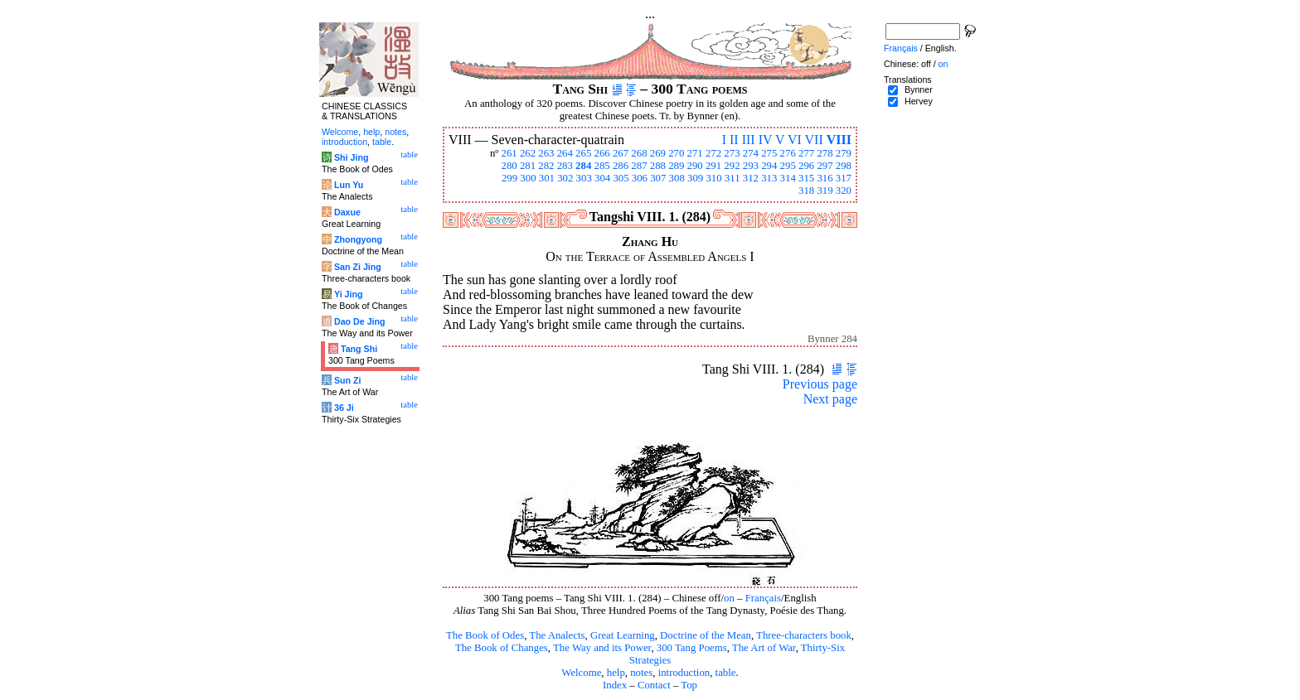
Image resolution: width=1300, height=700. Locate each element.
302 (565, 178)
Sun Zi (347, 380)
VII (814, 140)
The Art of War (764, 648)
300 (528, 178)
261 (509, 153)
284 (583, 165)
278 (824, 153)
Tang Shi (359, 349)
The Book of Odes (485, 635)
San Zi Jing (357, 267)
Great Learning (622, 635)
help (616, 672)
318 (806, 190)
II (734, 140)
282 (546, 165)
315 (806, 178)
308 (677, 178)
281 (528, 165)
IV (766, 140)
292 (732, 165)
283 (565, 165)
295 (788, 165)
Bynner (919, 89)
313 (769, 178)
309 (695, 178)
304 (602, 178)
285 (602, 165)
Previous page (820, 384)
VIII (839, 140)
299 (509, 178)
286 (620, 165)
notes (641, 672)
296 (806, 165)
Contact (654, 685)
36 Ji (344, 408)
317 (843, 178)
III (748, 140)
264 (565, 153)
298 (843, 165)
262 (528, 153)
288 (658, 165)
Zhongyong (358, 239)
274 (751, 153)
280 (509, 165)
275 (769, 153)
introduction (684, 672)
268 (639, 153)
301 (547, 178)
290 (695, 165)
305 (620, 178)
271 (695, 153)
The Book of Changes (501, 648)
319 (824, 190)
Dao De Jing (360, 321)
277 (806, 153)
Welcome (581, 672)
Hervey (919, 101)
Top (689, 685)
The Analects (557, 635)
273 (732, 153)
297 (824, 165)
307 (658, 178)
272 (713, 153)
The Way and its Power (602, 648)
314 (788, 178)
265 (583, 153)
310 (713, 178)
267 (620, 153)
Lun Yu (348, 185)
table (725, 672)
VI (795, 140)
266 (602, 153)
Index (615, 685)
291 (713, 165)
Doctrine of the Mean (705, 635)
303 (584, 178)
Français (763, 598)
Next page (830, 399)
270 (676, 153)
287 (639, 165)
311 (732, 178)
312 (751, 178)
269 (658, 153)
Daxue (347, 212)
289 (676, 165)
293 (751, 165)
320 (843, 190)
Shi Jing (351, 157)
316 (824, 178)
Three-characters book (803, 635)
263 (546, 153)
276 (788, 153)
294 (769, 165)
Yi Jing (348, 294)
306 (640, 178)
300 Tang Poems (692, 648)
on (729, 598)
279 (843, 153)
